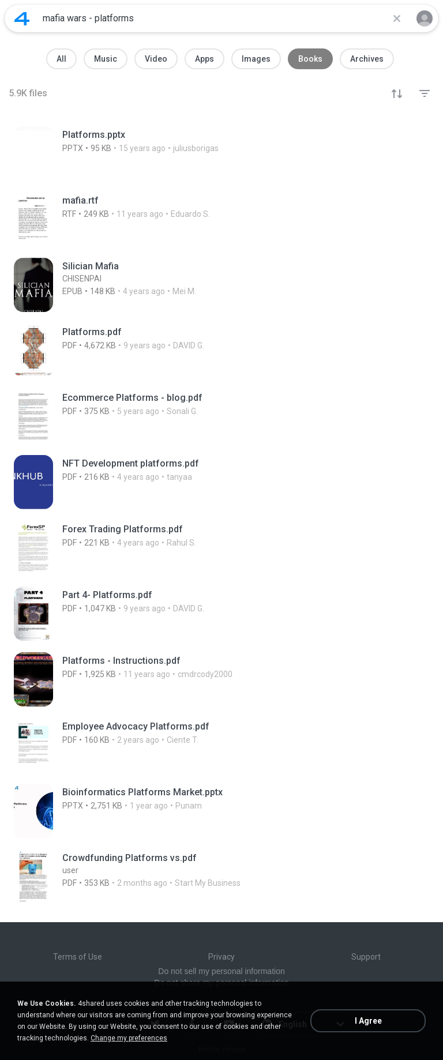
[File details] (147, 153)
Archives (367, 58)
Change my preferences (129, 1038)
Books (310, 58)
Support (366, 956)
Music (105, 58)
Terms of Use (77, 956)
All (61, 58)
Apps (204, 58)
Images (256, 58)
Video (156, 58)
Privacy (221, 956)
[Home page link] (22, 18)
